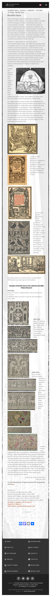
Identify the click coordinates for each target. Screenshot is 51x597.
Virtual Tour (34, 571)
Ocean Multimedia (29, 591)
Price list (9, 547)
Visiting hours (34, 542)
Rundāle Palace (13, 10)
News (7, 542)
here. (13, 484)
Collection (30, 10)
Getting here (10, 553)
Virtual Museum (11, 571)
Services (8, 559)
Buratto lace (20, 12)
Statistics (33, 559)
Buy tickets (33, 547)
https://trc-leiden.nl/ (15, 504)
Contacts (32, 553)
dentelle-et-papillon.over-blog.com (20, 502)
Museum (23, 10)
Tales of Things (11, 565)
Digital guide (33, 565)
